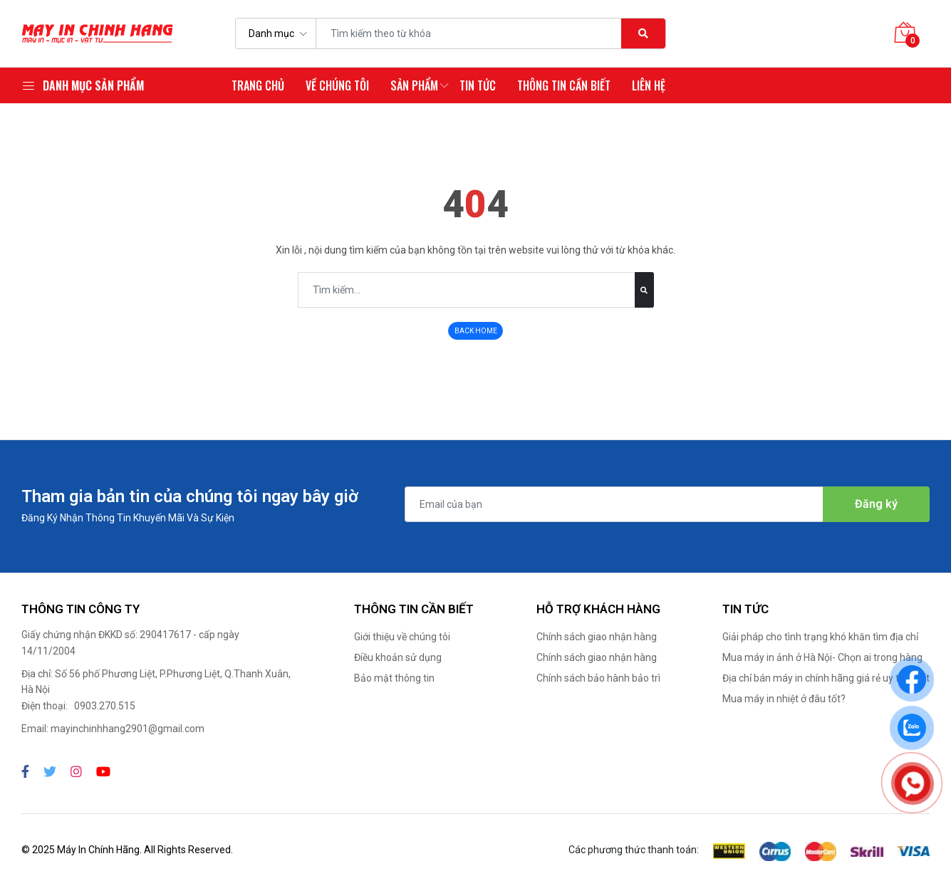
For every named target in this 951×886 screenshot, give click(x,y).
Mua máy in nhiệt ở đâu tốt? (784, 698)
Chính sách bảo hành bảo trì (598, 678)
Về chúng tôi (337, 85)
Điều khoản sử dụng (398, 657)
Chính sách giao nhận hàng (596, 636)
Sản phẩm (414, 85)
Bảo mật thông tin (394, 678)
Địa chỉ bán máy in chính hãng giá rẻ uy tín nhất (826, 678)
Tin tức (477, 85)
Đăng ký (876, 504)
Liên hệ (648, 85)
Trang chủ (258, 85)
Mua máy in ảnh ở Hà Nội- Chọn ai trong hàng (822, 657)
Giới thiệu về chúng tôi (402, 636)
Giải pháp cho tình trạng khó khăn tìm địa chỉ (820, 636)
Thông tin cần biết (563, 85)
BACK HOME (475, 331)
